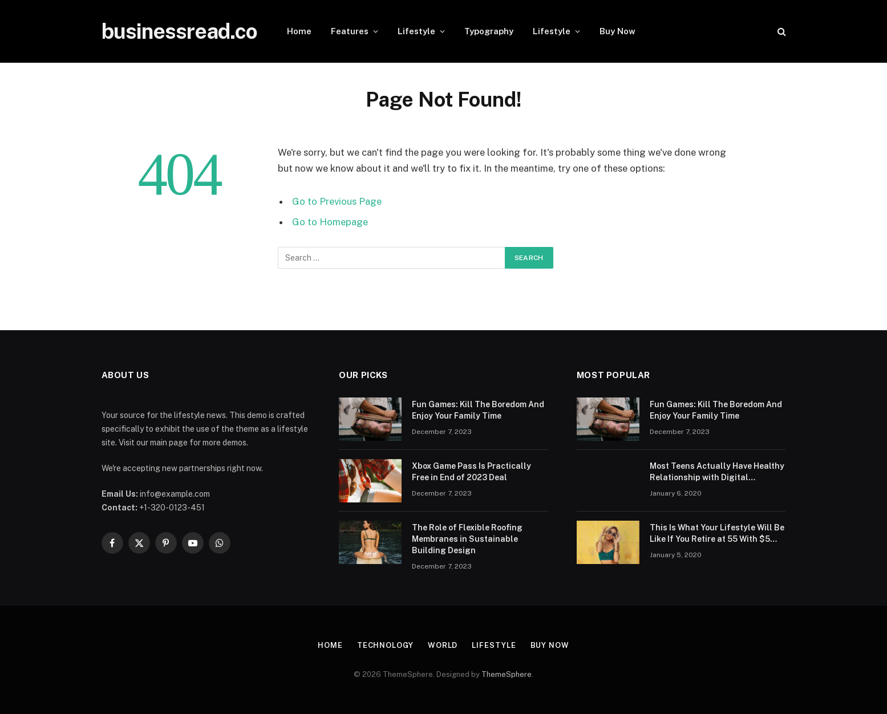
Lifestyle (416, 31)
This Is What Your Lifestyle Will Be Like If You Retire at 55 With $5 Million (717, 534)
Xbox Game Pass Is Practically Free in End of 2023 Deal (471, 471)
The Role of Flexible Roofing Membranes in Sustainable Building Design (467, 539)
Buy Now (617, 31)
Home (299, 31)
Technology (385, 645)
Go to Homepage (330, 222)
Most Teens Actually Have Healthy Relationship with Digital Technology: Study (717, 472)
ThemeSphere (506, 674)
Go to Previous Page (337, 201)
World (443, 645)
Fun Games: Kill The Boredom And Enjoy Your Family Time (478, 410)
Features (349, 31)
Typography (488, 31)
